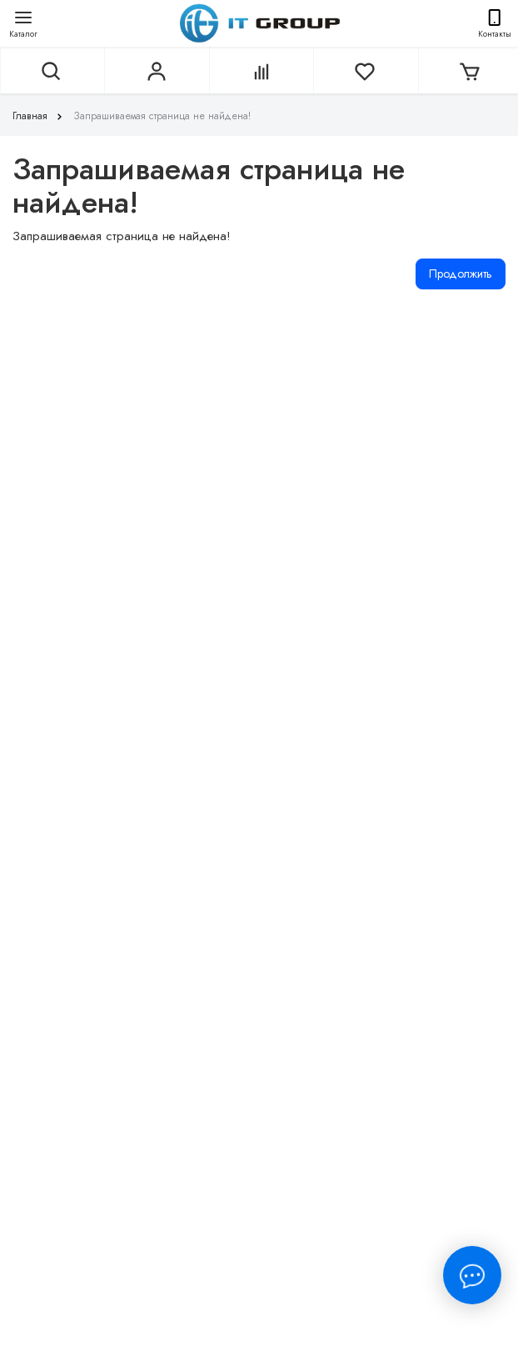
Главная (39, 115)
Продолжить (460, 273)
